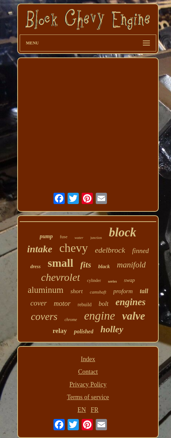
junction (96, 238)
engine (99, 315)
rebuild (85, 304)
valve (133, 316)
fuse (64, 236)
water (79, 237)
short (76, 291)
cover (38, 303)
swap (129, 280)
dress (35, 266)
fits (85, 264)
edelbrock (110, 250)
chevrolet (60, 277)
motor (62, 303)
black (104, 266)
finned (140, 250)
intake (39, 248)
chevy (73, 247)
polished (83, 331)
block (123, 232)
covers (44, 316)
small (60, 263)
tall (144, 291)
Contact (88, 371)
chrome (70, 319)
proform (123, 291)
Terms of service (88, 397)
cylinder (94, 280)
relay (60, 330)
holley (111, 329)
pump (46, 236)
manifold (131, 264)
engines (130, 302)
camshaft (98, 292)
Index (88, 359)
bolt (103, 303)
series (112, 281)
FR (95, 409)
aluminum (45, 290)
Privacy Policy (88, 384)
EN (81, 409)
